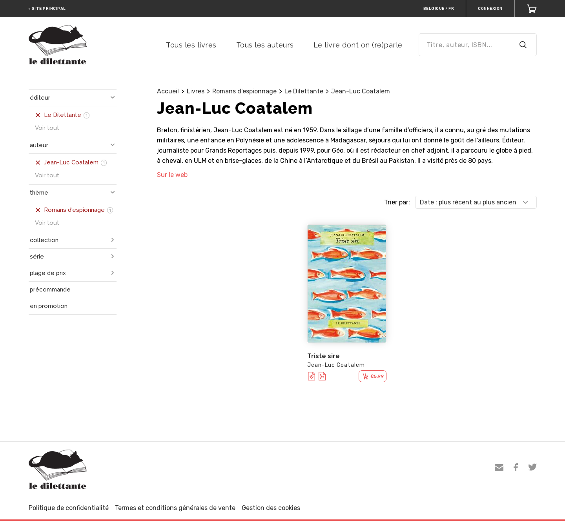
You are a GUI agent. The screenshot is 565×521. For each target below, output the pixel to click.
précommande (50, 289)
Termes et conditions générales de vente (175, 508)
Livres (195, 91)
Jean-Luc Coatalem (360, 91)
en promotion (48, 306)
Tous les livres (191, 45)
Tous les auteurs (265, 45)
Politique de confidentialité (69, 508)
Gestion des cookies (271, 508)
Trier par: (397, 202)
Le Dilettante (303, 91)
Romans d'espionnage (244, 91)
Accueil (168, 91)
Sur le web (172, 175)
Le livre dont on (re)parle (358, 45)
